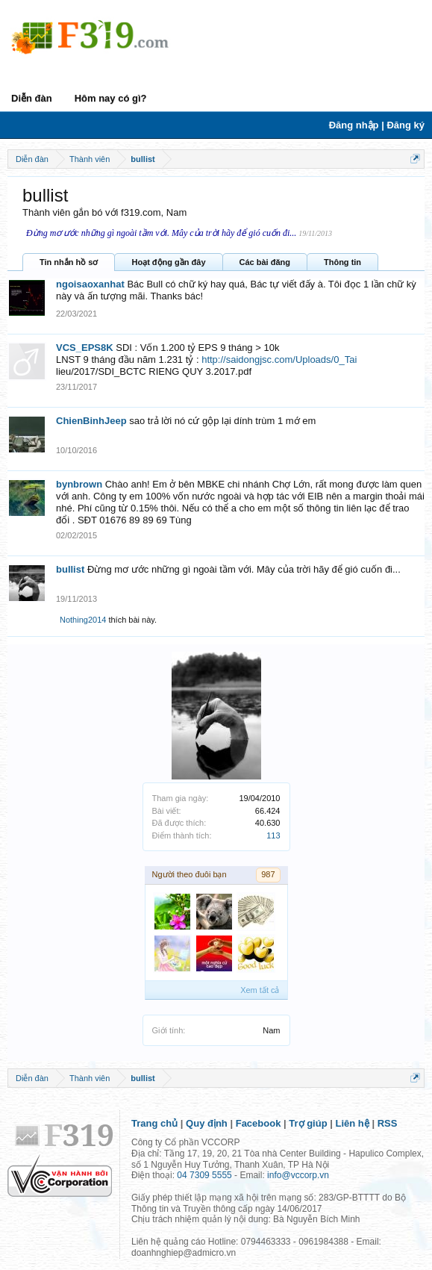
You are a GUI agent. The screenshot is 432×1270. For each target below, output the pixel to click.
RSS (388, 1123)
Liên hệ (352, 1123)
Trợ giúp (308, 1123)
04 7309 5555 (204, 1175)
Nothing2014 (83, 619)
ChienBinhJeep (91, 420)
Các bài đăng (265, 262)
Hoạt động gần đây (168, 262)
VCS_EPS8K (84, 347)
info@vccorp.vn (298, 1175)
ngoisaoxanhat (90, 284)
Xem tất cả (259, 990)
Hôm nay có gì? (111, 98)
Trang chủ (154, 1123)
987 (268, 874)
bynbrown (79, 484)
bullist (70, 569)
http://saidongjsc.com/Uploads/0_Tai (279, 359)
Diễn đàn (31, 98)
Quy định (207, 1123)
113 (273, 835)
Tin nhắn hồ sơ (69, 262)
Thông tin (342, 262)
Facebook (258, 1123)
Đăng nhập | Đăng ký (377, 125)
